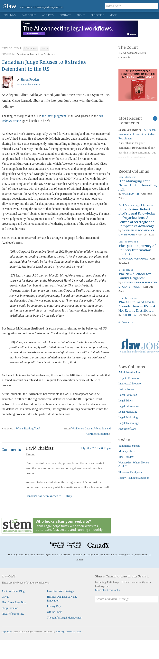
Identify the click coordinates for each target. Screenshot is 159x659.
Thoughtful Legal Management (64, 617)
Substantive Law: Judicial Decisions (36, 54)
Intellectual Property (130, 383)
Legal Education (127, 394)
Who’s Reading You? (28, 428)
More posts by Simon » (28, 84)
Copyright (6, 631)
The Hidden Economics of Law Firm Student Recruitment (137, 134)
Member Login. (74, 631)
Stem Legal (61, 631)
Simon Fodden (29, 79)
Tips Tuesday (126, 456)
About (81, 15)
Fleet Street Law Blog (14, 602)
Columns (10, 15)
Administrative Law (129, 372)
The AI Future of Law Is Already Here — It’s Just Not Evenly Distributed (136, 306)
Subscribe (97, 15)
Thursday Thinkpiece (130, 472)
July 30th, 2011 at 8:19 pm (95, 448)
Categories (29, 15)
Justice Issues (125, 269)
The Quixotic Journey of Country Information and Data (136, 250)
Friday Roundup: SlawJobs (133, 477)
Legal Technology (127, 297)
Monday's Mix (126, 451)
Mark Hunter (130, 194)
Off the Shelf (54, 611)
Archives (48, 15)
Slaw (9, 6)
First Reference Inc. (13, 613)
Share (44, 48)
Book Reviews (126, 205)
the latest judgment (54, 116)
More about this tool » (107, 590)
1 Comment (30, 48)
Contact (65, 15)
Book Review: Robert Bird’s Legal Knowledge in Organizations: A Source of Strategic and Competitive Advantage (136, 217)
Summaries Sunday (129, 445)
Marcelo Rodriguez (135, 258)
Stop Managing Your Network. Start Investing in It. (137, 185)
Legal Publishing (128, 417)
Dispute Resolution (129, 378)
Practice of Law (127, 428)
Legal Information (144, 205)
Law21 (5, 596)
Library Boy (54, 606)
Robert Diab (129, 315)
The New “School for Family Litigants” (134, 276)
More (113, 15)
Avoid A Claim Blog (13, 591)
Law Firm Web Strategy (60, 591)
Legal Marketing (127, 176)
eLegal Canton (10, 608)
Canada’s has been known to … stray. (49, 496)
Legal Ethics (125, 400)
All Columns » (125, 322)
